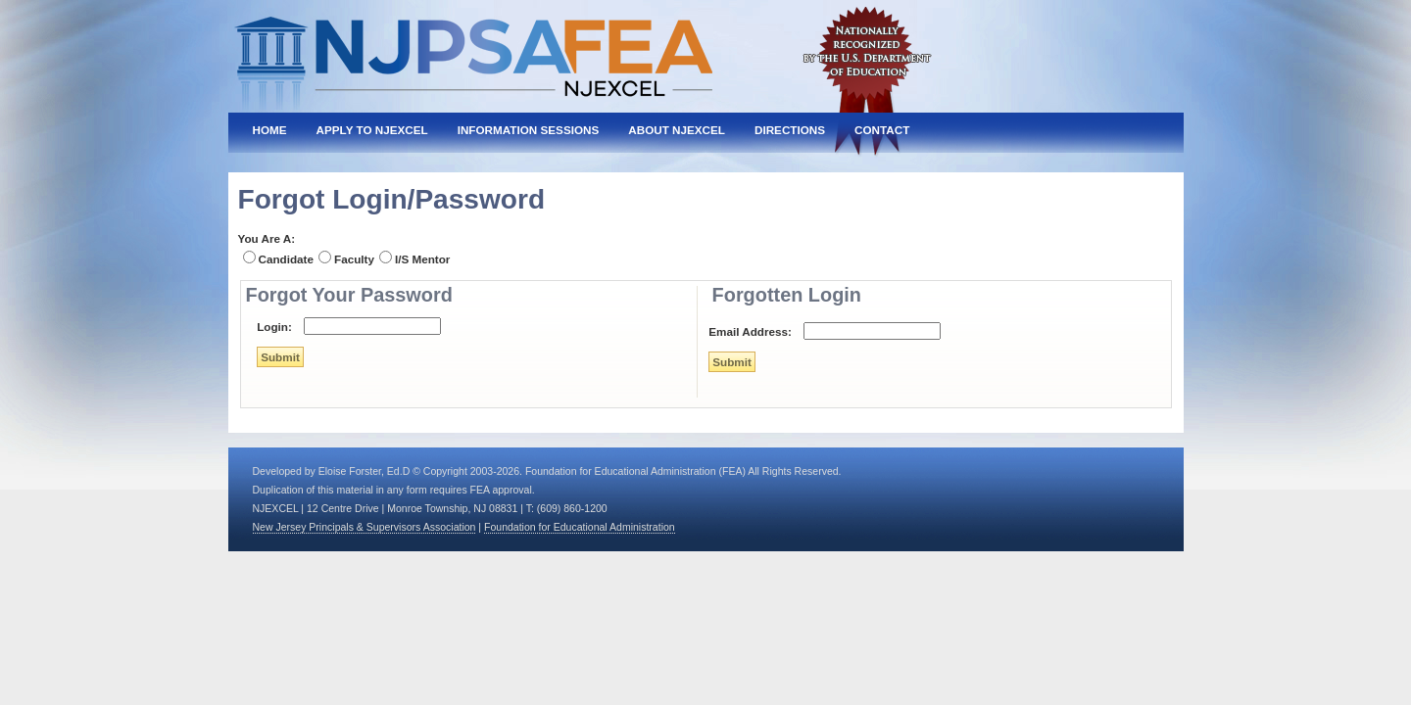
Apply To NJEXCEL (372, 129)
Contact (881, 129)
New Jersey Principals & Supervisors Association (364, 527)
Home (270, 129)
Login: (274, 326)
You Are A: (267, 238)
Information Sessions (529, 129)
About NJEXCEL (676, 129)
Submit (280, 357)
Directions (789, 129)
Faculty (354, 259)
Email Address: (750, 331)
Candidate (287, 259)
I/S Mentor (423, 259)
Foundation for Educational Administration (579, 527)
